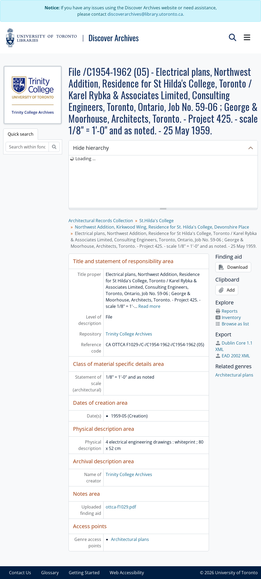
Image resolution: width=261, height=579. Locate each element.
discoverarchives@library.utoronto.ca (145, 14)
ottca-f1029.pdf (121, 507)
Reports (226, 311)
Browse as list (232, 324)
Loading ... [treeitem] (85, 159)
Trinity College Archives (129, 334)
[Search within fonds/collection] (27, 147)
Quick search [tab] (20, 134)
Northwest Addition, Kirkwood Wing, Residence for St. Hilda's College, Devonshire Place (162, 227)
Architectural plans (130, 539)
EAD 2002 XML (232, 356)
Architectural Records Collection (101, 221)
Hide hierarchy (91, 147)
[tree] (163, 182)
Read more (149, 306)
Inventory (228, 317)
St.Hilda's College (156, 221)
